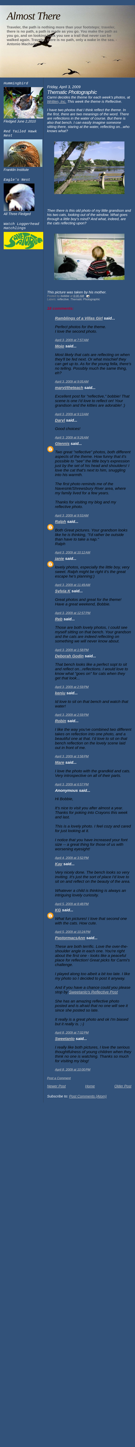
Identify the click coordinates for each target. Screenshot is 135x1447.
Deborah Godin (69, 656)
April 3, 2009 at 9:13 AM (72, 414)
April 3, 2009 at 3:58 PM (72, 756)
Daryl (60, 420)
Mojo (59, 346)
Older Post (122, 1086)
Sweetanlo (65, 1038)
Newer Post (56, 1086)
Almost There (33, 16)
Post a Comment (59, 1078)
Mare (59, 762)
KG (58, 910)
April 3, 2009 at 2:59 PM (72, 687)
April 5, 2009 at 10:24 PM (72, 932)
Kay (58, 864)
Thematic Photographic (85, 299)
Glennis (62, 443)
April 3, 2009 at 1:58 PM (72, 650)
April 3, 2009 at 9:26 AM (72, 437)
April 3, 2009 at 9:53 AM (72, 515)
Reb (59, 619)
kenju (60, 693)
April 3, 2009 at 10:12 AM (72, 552)
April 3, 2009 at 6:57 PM (72, 784)
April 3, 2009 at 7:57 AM (72, 340)
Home (90, 1086)
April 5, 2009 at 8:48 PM (72, 904)
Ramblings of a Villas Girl (79, 318)
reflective (63, 299)
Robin (60, 721)
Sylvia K (62, 591)
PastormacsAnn (70, 938)
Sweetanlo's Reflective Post (93, 992)
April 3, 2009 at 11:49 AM (72, 585)
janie (59, 558)
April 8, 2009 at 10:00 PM (72, 1069)
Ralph (60, 521)
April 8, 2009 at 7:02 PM (72, 1032)
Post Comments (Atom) (88, 1096)
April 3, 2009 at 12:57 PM (72, 613)
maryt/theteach (69, 387)
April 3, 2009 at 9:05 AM (72, 381)
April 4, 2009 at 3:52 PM (72, 858)
